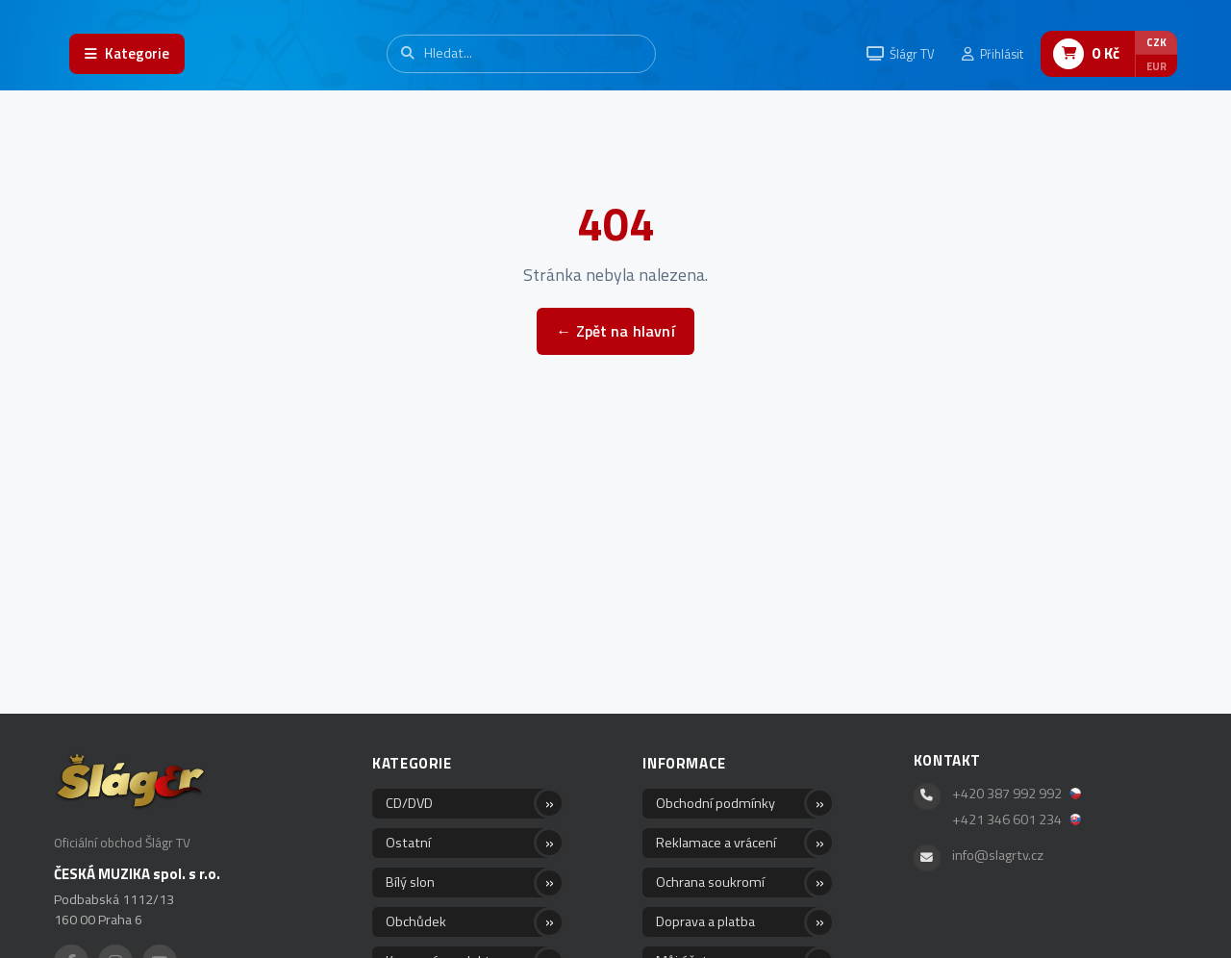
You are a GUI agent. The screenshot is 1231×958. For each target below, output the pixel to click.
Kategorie (411, 763)
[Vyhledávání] (521, 53)
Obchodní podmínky (715, 803)
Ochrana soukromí (710, 882)
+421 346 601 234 (1016, 819)
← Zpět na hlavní (615, 330)
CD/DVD (409, 803)
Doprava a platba (705, 921)
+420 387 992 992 (1016, 793)
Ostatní (408, 842)
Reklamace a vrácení (716, 842)
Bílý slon (410, 882)
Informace (683, 763)
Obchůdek (416, 921)
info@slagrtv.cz (997, 855)
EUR (1156, 66)
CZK (1156, 42)
